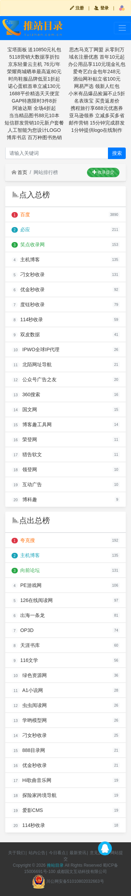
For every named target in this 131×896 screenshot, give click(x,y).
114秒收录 (27, 320)
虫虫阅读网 (29, 705)
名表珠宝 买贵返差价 (96, 101)
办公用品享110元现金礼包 (96, 64)
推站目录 (55, 865)
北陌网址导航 (32, 365)
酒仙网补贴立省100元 (96, 79)
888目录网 (28, 750)
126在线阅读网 (32, 600)
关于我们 (16, 852)
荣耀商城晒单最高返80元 (34, 71)
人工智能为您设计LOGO (34, 130)
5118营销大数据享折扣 (34, 57)
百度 (21, 215)
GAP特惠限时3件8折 (34, 101)
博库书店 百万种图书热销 (34, 137)
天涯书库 (26, 645)
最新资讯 (78, 852)
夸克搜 (23, 540)
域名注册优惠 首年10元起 (96, 57)
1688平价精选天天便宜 (34, 93)
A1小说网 (27, 690)
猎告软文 (27, 455)
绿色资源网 (29, 675)
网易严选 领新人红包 (96, 86)
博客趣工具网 (32, 425)
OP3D (23, 630)
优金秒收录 (28, 290)
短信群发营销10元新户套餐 (34, 123)
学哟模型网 (29, 720)
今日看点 (57, 852)
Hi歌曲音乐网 (32, 780)
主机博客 (26, 260)
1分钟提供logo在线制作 (96, 130)
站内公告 (37, 852)
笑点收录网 (28, 245)
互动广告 (27, 485)
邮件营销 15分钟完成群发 (96, 123)
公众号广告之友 (34, 380)
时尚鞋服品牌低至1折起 (34, 79)
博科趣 (24, 500)
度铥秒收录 (28, 305)
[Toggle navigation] (122, 28)
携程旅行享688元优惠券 (97, 108)
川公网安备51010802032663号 (68, 881)
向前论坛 (26, 570)
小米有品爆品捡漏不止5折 (96, 93)
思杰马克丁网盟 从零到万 (96, 49)
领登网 (24, 470)
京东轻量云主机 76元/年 (34, 64)
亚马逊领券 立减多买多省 (96, 115)
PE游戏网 (27, 585)
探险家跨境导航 (34, 795)
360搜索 (26, 395)
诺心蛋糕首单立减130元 (34, 86)
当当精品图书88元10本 (34, 115)
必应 (21, 230)
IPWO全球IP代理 (36, 350)
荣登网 (24, 440)
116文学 (25, 660)
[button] (122, 8)
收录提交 (103, 172)
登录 (101, 8)
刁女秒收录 (28, 275)
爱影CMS (27, 810)
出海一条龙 (28, 615)
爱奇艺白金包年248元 (96, 71)
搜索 (117, 153)
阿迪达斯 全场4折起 (34, 108)
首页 (20, 172)
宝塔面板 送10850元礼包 (34, 49)
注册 (76, 8)
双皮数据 (26, 335)
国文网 (24, 410)
